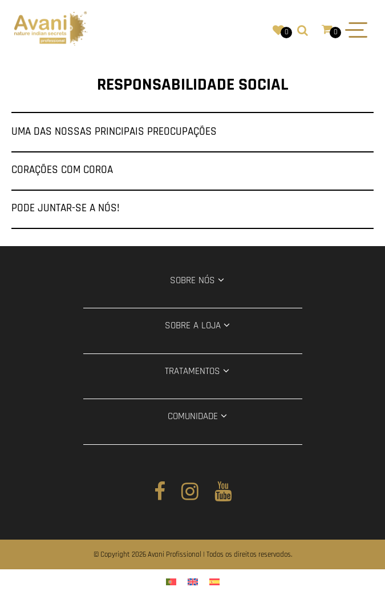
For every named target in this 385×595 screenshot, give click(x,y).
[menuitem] (171, 582)
